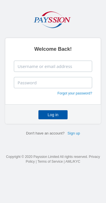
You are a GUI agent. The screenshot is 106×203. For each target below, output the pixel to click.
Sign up (74, 133)
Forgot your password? (74, 93)
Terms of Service (50, 162)
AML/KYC (72, 162)
